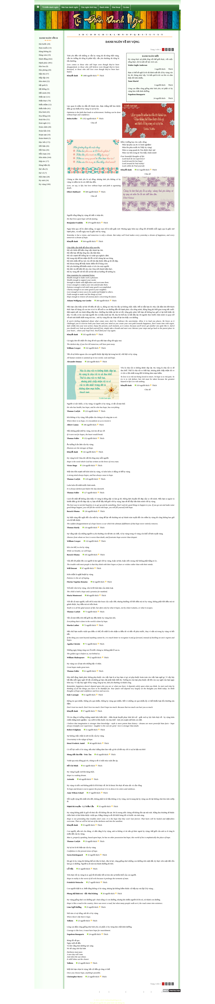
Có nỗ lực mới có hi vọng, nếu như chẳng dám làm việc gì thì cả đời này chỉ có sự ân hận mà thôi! (106, 749)
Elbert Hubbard (73, 192)
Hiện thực (43, 101)
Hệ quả (42, 85)
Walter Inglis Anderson (137, 65)
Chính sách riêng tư (117, 992)
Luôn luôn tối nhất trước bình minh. (81, 485)
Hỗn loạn (42, 154)
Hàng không (43, 51)
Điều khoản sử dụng (134, 992)
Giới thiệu (104, 992)
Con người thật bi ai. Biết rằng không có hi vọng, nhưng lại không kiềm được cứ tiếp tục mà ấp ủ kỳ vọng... (110, 888)
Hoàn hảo (42, 131)
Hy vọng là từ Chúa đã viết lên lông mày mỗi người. (88, 458)
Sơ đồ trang (156, 992)
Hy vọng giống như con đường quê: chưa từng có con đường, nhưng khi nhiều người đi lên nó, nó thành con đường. (114, 900)
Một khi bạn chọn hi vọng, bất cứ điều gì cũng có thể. (88, 969)
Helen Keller (72, 118)
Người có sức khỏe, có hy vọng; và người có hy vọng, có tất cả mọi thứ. (96, 404)
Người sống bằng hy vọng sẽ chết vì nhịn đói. (85, 215)
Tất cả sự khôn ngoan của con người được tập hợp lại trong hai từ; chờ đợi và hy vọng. (102, 354)
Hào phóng (43, 70)
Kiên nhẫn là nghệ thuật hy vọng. (80, 574)
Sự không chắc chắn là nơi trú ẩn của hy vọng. (85, 736)
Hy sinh (42, 180)
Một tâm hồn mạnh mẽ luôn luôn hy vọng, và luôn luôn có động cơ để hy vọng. (98, 471)
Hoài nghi (43, 123)
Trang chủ (95, 992)
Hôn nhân (42, 157)
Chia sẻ (94, 123)
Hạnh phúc (43, 63)
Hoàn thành (43, 138)
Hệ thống (42, 89)
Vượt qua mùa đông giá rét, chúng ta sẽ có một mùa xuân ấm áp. (92, 760)
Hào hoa (42, 66)
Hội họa (42, 150)
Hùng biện (43, 165)
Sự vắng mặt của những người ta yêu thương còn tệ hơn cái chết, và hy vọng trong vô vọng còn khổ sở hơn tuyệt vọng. (115, 534)
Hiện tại (42, 97)
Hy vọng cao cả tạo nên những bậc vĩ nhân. (84, 663)
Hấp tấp (42, 78)
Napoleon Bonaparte (136, 94)
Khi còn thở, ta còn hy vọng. (78, 547)
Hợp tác (42, 161)
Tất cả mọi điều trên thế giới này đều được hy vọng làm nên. (91, 618)
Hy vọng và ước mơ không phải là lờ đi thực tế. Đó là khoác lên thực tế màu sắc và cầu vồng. (104, 785)
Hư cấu (42, 169)
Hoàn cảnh (43, 127)
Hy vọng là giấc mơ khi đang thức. (81, 772)
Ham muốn (43, 48)
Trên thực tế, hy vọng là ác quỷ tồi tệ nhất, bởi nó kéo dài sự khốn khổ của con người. (101, 875)
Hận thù (42, 74)
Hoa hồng (43, 116)
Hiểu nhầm (43, 104)
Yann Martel (133, 81)
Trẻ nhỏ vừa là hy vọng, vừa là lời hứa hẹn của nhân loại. (90, 588)
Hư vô (41, 173)
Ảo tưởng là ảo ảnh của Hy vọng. (80, 444)
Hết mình (42, 93)
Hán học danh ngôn (70, 7)
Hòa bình (42, 112)
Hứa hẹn (42, 177)
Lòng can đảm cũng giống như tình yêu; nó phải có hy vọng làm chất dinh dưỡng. (99, 927)
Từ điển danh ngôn (50, 7)
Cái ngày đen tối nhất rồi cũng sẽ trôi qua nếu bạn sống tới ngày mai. (94, 340)
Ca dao (126, 7)
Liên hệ (147, 992)
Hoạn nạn (43, 135)
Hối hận (42, 146)
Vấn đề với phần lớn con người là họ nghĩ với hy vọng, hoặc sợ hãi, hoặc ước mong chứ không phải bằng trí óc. (112, 561)
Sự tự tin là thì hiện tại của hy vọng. (81, 847)
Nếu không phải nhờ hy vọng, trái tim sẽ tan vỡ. (86, 431)
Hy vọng (42, 184)
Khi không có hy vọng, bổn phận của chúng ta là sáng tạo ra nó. (92, 417)
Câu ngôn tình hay (89, 7)
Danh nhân (104, 7)
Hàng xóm (43, 55)
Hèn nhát (42, 81)
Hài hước (42, 44)
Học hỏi (42, 142)
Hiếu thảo (43, 108)
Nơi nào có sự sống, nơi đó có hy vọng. (83, 913)
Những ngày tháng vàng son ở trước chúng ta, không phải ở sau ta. (93, 650)
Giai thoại (116, 7)
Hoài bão (42, 119)
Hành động (43, 59)
